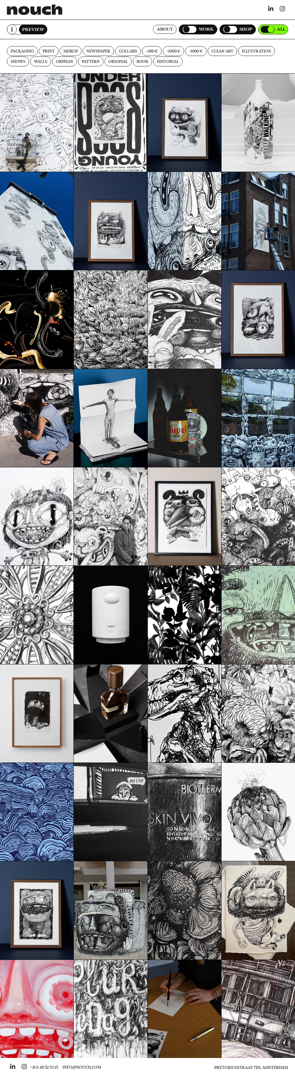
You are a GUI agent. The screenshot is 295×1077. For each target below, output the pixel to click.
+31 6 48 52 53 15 (44, 1067)
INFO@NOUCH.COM (82, 1067)
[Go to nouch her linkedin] (12, 1067)
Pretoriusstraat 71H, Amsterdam (251, 1067)
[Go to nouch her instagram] (24, 1067)
